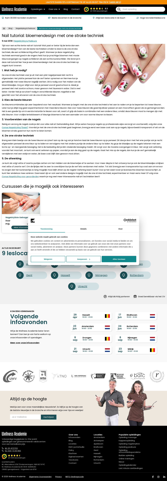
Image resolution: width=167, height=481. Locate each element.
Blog (66, 9)
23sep (120, 350)
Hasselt (60, 275)
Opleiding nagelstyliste (129, 443)
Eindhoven (98, 447)
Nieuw (121, 461)
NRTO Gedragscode (74, 476)
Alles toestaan (119, 259)
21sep (75, 350)
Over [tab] (120, 229)
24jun (120, 327)
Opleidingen (38, 9)
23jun (75, 327)
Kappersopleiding (127, 440)
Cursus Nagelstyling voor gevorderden (20, 176)
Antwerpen (99, 440)
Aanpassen (83, 259)
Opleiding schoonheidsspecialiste (129, 451)
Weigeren (48, 259)
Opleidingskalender (127, 465)
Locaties (72, 443)
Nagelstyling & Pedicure (25, 28)
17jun (120, 316)
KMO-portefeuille (76, 447)
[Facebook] (153, 477)
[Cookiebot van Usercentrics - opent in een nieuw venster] (125, 220)
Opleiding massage (128, 437)
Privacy (58, 476)
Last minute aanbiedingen (131, 468)
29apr (75, 316)
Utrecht (77, 286)
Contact (75, 9)
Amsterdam (99, 437)
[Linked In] (164, 477)
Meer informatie (21, 227)
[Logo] (14, 10)
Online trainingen (126, 458)
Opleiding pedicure (127, 447)
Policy (71, 450)
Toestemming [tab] (46, 229)
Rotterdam (132, 275)
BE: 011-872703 (11, 448)
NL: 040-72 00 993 (13, 450)
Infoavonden (74, 437)
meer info (115, 2)
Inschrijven (48, 417)
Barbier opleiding (126, 455)
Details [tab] (83, 229)
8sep (75, 339)
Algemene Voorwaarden (40, 476)
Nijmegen (96, 275)
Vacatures (73, 460)
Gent (24, 275)
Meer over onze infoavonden (24, 342)
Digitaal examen (76, 456)
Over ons (54, 9)
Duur (8, 221)
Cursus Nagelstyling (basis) (15, 127)
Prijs (8, 224)
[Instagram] (158, 477)
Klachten (73, 453)
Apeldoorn (98, 443)
